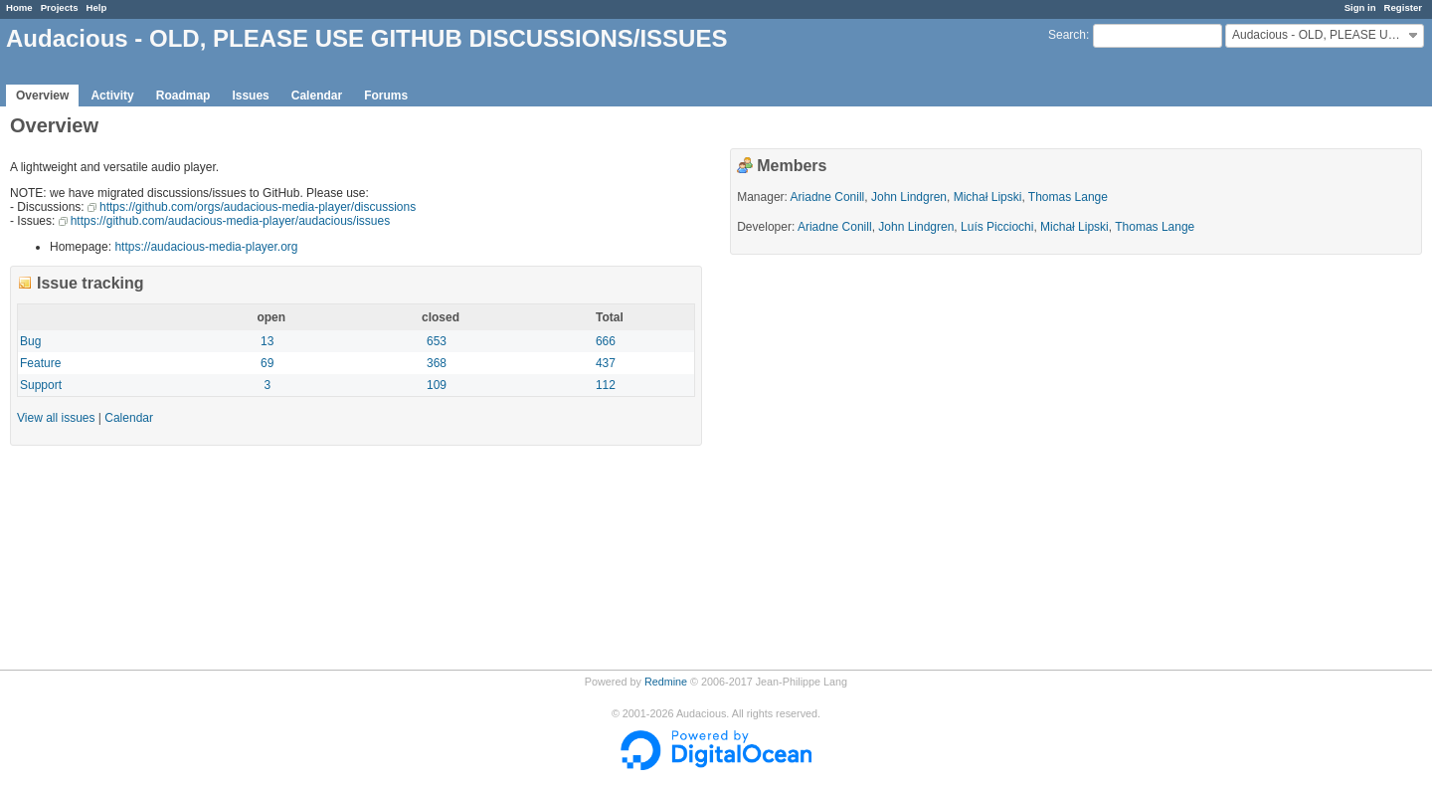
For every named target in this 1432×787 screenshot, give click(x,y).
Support (41, 385)
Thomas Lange (1068, 197)
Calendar (316, 95)
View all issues (55, 418)
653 (437, 341)
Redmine (665, 682)
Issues (250, 95)
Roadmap (183, 95)
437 (606, 363)
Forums (386, 95)
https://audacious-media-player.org (205, 247)
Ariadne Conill (828, 197)
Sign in (1360, 7)
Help (97, 7)
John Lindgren (909, 197)
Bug (30, 341)
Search (1067, 35)
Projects (60, 7)
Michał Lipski (988, 197)
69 (267, 363)
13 (267, 341)
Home (19, 7)
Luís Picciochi (997, 227)
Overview (42, 95)
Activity (111, 95)
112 (606, 385)
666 (606, 341)
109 (437, 385)
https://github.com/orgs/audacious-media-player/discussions (257, 207)
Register (1403, 7)
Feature (40, 363)
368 (437, 363)
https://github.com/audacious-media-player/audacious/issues (231, 221)
